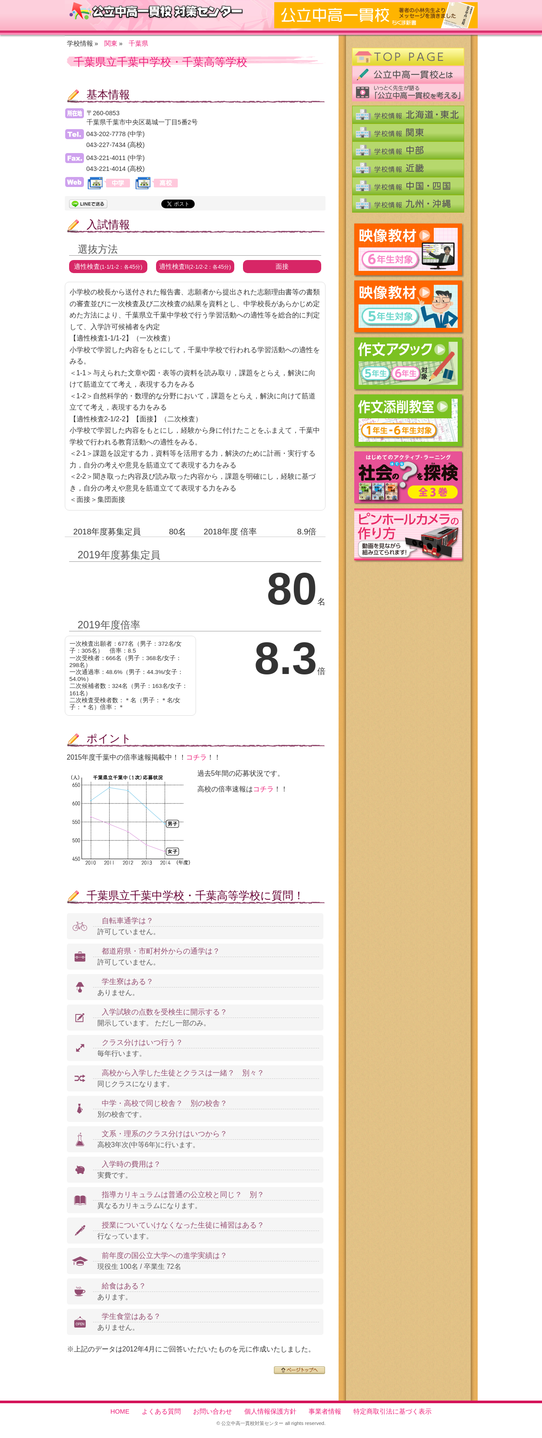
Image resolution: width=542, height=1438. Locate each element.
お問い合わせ (212, 1411)
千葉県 (138, 43)
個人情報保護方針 (270, 1411)
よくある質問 (161, 1411)
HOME (120, 1411)
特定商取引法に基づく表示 (392, 1411)
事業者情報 (325, 1411)
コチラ (196, 757)
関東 (110, 43)
